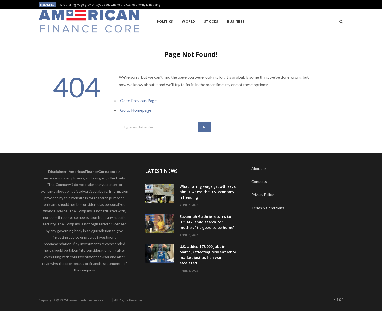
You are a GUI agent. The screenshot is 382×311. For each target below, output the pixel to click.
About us (259, 168)
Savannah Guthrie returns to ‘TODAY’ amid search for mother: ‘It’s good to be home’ (207, 222)
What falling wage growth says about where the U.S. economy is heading (110, 5)
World (188, 21)
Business (236, 21)
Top (338, 299)
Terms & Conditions (267, 208)
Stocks (211, 21)
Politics (165, 21)
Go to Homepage (135, 110)
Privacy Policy (262, 194)
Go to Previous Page (138, 100)
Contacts (259, 181)
